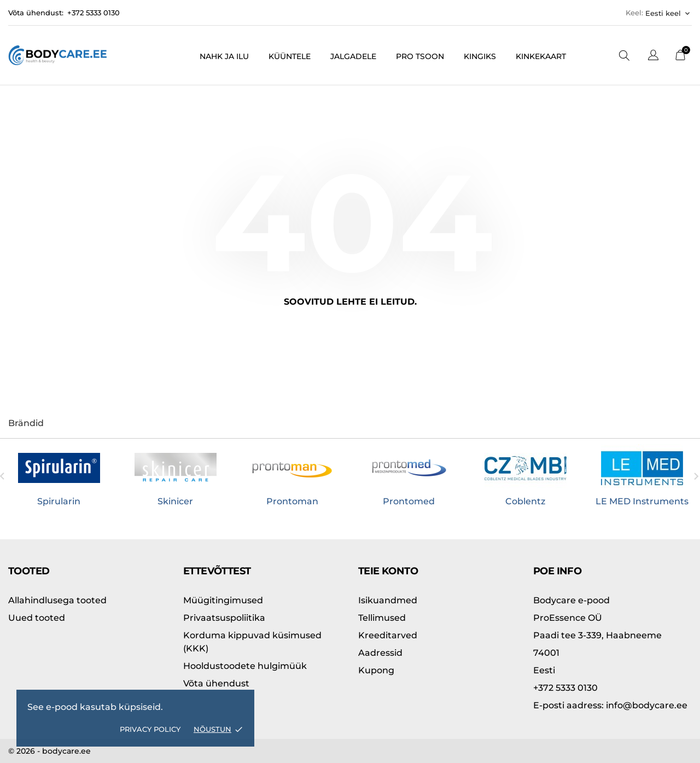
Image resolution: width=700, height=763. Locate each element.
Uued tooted (36, 618)
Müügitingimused (223, 600)
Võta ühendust (216, 683)
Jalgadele (353, 56)
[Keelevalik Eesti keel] (668, 13)
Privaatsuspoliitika (224, 618)
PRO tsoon (420, 56)
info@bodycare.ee (610, 705)
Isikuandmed (387, 600)
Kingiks (480, 56)
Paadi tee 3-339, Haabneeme (597, 635)
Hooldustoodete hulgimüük (245, 666)
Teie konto (388, 571)
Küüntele (290, 56)
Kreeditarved (387, 635)
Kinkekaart (541, 56)
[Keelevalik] (653, 56)
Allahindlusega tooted (57, 600)
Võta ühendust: (35, 12)
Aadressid (380, 653)
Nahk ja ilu (224, 56)
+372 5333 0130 (93, 12)
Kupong (376, 670)
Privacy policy (150, 729)
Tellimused (382, 618)
